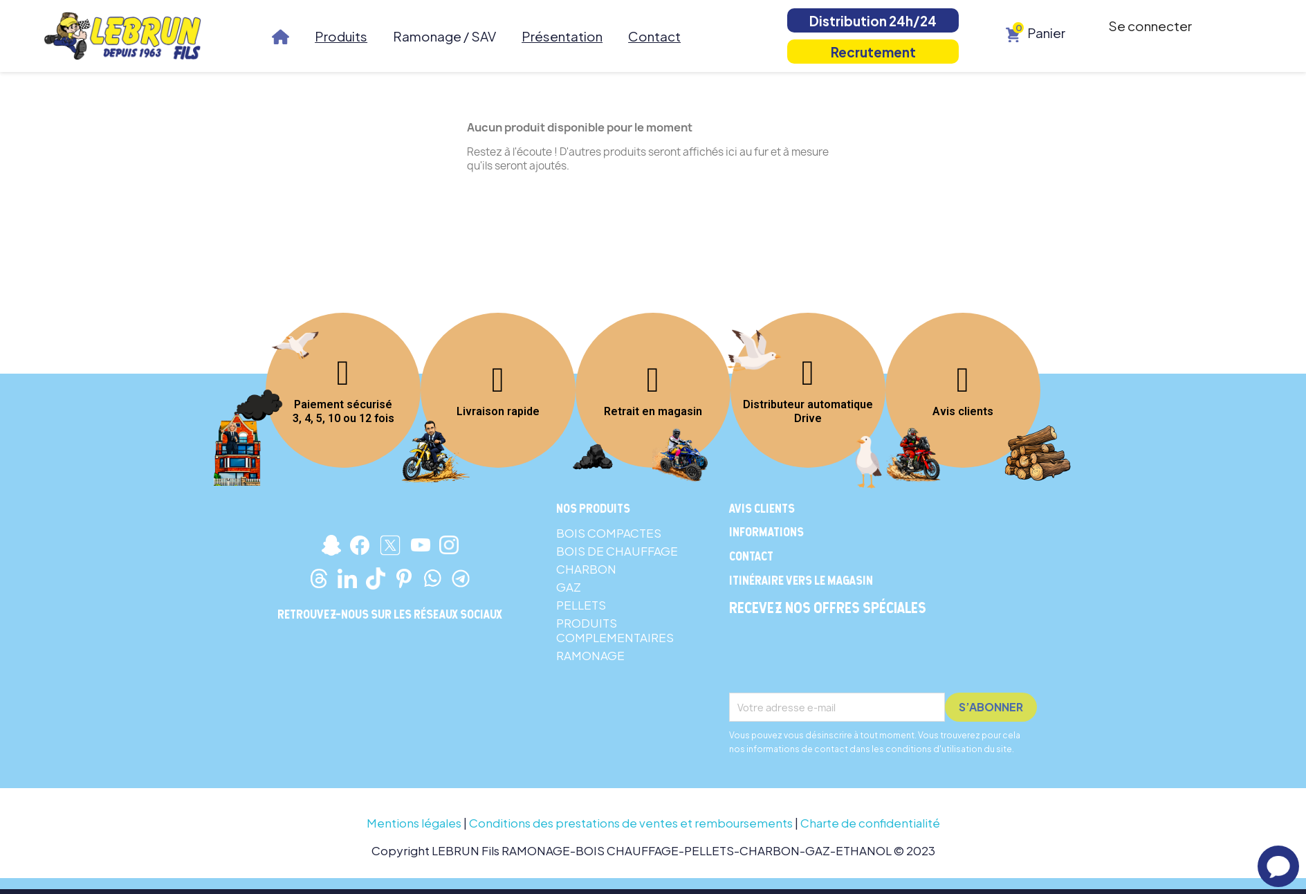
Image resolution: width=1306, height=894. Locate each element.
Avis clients (962, 411)
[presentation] (834, 659)
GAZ (568, 586)
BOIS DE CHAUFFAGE (617, 550)
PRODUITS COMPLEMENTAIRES (615, 630)
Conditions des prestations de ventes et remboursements (631, 822)
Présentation (562, 36)
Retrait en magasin (653, 411)
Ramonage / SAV (444, 36)
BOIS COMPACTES (608, 532)
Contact (654, 36)
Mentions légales (414, 822)
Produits (341, 36)
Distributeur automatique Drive (808, 411)
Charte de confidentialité (870, 822)
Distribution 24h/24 (873, 20)
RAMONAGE (590, 655)
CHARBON (586, 568)
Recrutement (873, 52)
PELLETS (581, 604)
